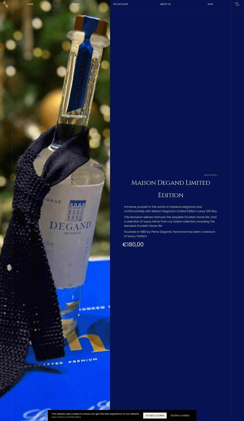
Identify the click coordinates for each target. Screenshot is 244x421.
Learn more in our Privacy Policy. (66, 417)
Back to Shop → (211, 175)
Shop (210, 4)
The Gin (75, 4)
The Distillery (120, 4)
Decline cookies (180, 415)
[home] (5, 4)
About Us (165, 4)
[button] (237, 4)
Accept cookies (154, 415)
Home (30, 4)
